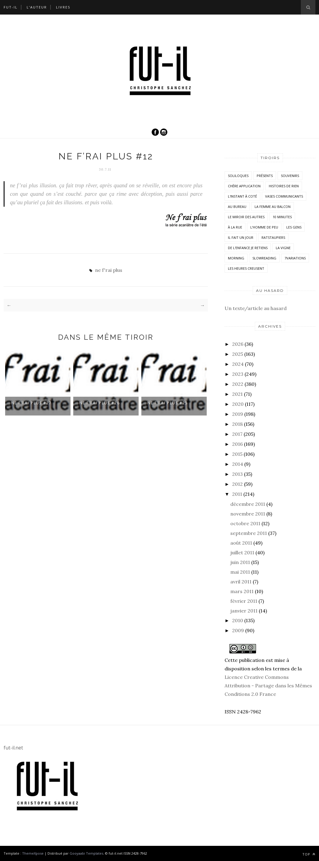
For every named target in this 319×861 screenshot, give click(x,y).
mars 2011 (242, 591)
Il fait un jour (240, 237)
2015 (237, 454)
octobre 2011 (245, 523)
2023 (237, 374)
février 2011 (243, 601)
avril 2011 (241, 582)
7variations (295, 258)
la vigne (283, 247)
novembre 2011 (247, 514)
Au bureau (237, 206)
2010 (237, 620)
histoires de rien (284, 186)
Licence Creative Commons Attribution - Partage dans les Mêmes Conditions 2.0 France (268, 685)
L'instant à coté (242, 196)
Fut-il (11, 7)
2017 (237, 434)
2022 (237, 384)
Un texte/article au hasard (256, 308)
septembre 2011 (248, 533)
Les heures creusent (246, 268)
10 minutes (282, 217)
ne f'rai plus (108, 270)
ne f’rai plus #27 (31, 402)
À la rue (235, 227)
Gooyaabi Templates (86, 853)
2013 (237, 474)
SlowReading (264, 258)
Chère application (244, 186)
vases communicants (284, 196)
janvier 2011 (244, 611)
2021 (237, 394)
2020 (238, 404)
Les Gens (293, 227)
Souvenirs (290, 175)
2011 (237, 494)
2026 (237, 344)
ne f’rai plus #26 (99, 402)
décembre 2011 (247, 504)
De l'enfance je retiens (248, 247)
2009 (238, 630)
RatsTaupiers (273, 237)
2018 (237, 424)
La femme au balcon (273, 206)
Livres (63, 7)
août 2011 (241, 543)
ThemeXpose (33, 853)
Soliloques (238, 175)
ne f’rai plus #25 (167, 402)
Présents (265, 175)
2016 (237, 444)
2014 (237, 464)
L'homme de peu (264, 227)
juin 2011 (240, 562)
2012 (237, 484)
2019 (237, 414)
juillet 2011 (242, 552)
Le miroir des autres (246, 217)
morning (236, 258)
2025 (237, 354)
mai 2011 (240, 572)
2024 (238, 364)
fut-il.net (13, 747)
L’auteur (37, 7)
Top (308, 854)
